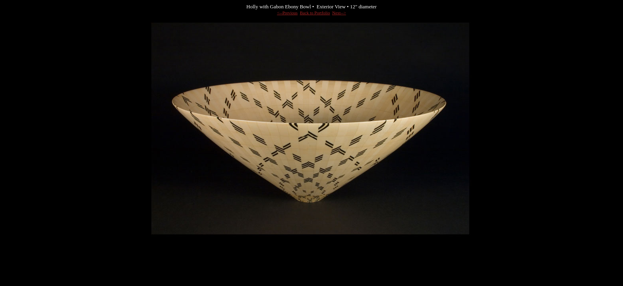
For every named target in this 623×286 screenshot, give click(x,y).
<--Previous (287, 12)
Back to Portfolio (315, 12)
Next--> (339, 12)
